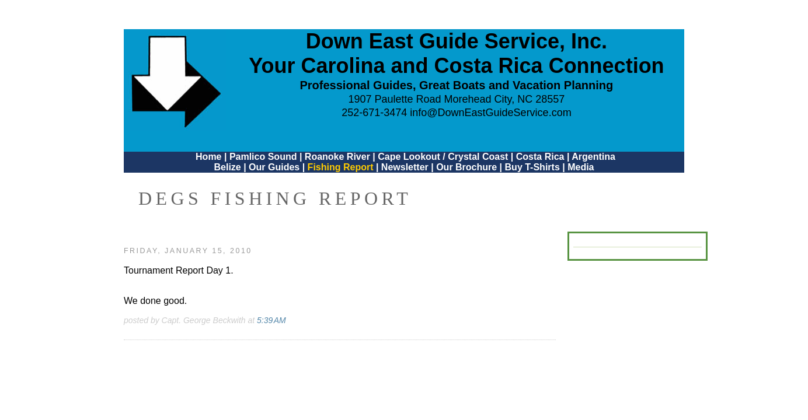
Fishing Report (342, 167)
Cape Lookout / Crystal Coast (443, 157)
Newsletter (405, 167)
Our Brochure (466, 167)
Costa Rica (540, 157)
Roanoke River (337, 157)
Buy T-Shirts (532, 167)
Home (208, 157)
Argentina (593, 157)
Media (580, 167)
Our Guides (274, 167)
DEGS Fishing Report (275, 198)
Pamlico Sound (263, 157)
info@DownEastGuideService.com (490, 112)
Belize (227, 167)
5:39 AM (271, 320)
